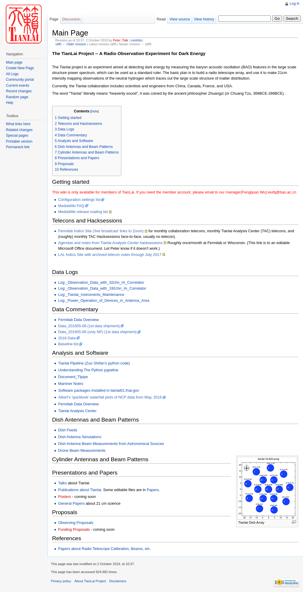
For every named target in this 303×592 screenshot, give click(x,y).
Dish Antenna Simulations (79, 437)
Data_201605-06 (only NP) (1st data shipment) (97, 332)
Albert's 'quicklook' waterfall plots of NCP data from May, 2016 (110, 397)
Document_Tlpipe (73, 377)
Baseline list (68, 344)
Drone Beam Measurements (81, 450)
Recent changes (19, 91)
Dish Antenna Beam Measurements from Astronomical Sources (111, 443)
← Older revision (74, 44)
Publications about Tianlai (79, 490)
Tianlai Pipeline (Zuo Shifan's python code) (94, 363)
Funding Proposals (74, 529)
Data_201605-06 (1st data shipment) (89, 326)
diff (58, 44)
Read (161, 19)
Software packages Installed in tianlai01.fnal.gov (98, 390)
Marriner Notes (70, 383)
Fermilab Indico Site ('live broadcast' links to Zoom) (101, 231)
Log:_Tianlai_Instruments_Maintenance (91, 294)
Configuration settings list (79, 199)
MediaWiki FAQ (71, 206)
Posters (64, 496)
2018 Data (66, 338)
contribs (136, 40)
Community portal (20, 80)
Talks (62, 483)
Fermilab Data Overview (78, 319)
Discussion (71, 19)
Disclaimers (117, 581)
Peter (117, 40)
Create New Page (20, 68)
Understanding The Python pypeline (88, 370)
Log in (294, 3)
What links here (18, 124)
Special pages (17, 135)
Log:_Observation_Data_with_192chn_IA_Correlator (102, 288)
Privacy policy (61, 581)
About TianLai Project (90, 581)
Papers (153, 490)
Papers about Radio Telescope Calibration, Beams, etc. (104, 548)
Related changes (19, 130)
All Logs (12, 74)
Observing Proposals (75, 522)
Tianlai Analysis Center (77, 411)
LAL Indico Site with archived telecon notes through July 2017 (109, 254)
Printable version (19, 141)
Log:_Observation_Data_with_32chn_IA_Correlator (101, 282)
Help (9, 103)
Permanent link (18, 147)
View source (180, 19)
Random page (17, 97)
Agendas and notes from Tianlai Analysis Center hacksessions (110, 243)
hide (94, 111)
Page (53, 19)
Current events (17, 85)
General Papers (71, 503)
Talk (125, 40)
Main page (14, 62)
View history (204, 19)
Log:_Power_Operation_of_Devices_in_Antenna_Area (103, 300)
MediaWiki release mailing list (83, 211)
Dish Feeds (67, 430)
